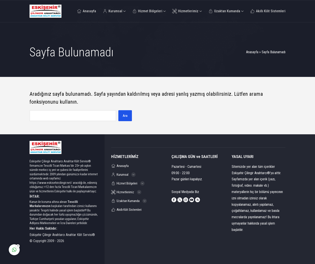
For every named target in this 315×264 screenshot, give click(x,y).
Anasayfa (252, 52)
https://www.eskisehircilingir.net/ (51, 183)
